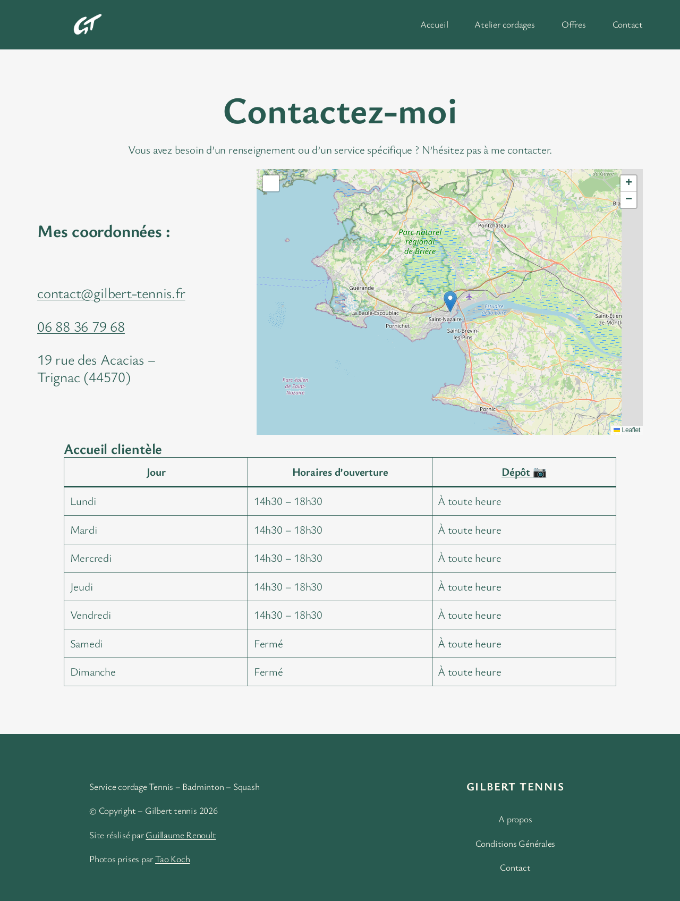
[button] (450, 302)
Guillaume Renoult (181, 835)
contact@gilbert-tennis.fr (111, 292)
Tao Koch (172, 859)
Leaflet (627, 430)
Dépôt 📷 (524, 471)
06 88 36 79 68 (81, 326)
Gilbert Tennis (515, 786)
